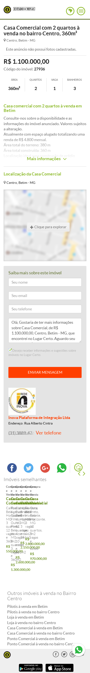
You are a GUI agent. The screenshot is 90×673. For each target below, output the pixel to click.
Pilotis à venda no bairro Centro (33, 580)
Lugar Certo (7, 9)
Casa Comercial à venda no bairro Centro (41, 602)
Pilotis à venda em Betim (27, 575)
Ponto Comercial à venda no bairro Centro (42, 612)
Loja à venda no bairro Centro (31, 591)
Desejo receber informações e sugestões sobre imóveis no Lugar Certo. (42, 353)
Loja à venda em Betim (25, 586)
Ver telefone (48, 432)
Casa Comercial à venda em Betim (35, 596)
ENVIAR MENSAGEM (45, 372)
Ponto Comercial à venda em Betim (36, 607)
